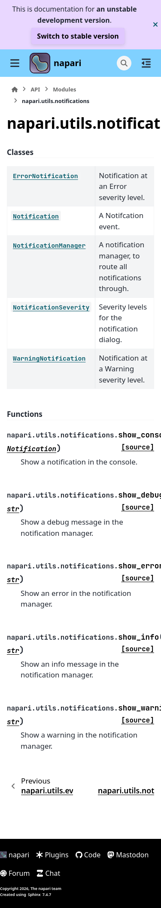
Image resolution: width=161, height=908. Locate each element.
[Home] (15, 89)
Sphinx (34, 894)
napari (68, 63)
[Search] (124, 63)
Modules (64, 89)
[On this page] (146, 63)
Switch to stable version (77, 36)
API (35, 89)
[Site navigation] (15, 63)
